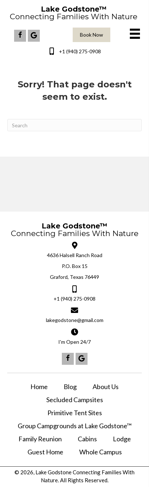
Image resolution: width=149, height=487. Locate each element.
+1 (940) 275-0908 (80, 51)
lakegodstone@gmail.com (74, 320)
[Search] (74, 125)
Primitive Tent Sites (74, 413)
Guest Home (45, 452)
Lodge (122, 439)
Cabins (87, 439)
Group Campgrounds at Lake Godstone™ (75, 426)
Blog (70, 387)
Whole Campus (100, 452)
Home (39, 387)
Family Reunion (40, 439)
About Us (106, 387)
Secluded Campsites (74, 400)
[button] (20, 36)
